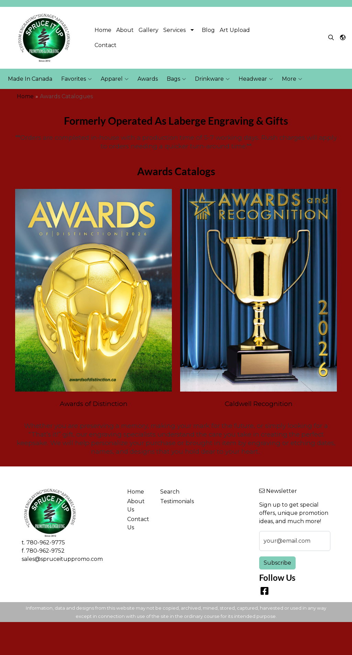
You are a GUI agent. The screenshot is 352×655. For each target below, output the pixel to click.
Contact (106, 45)
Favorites (76, 79)
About (125, 30)
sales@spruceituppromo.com (62, 559)
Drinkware (212, 79)
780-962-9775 (45, 542)
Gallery (148, 30)
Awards (148, 79)
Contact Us (138, 523)
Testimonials (172, 501)
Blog (208, 30)
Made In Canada (30, 79)
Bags (176, 79)
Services (174, 30)
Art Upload (235, 30)
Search (169, 491)
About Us (136, 505)
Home (103, 30)
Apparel (115, 79)
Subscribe (277, 563)
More (292, 79)
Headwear (256, 79)
